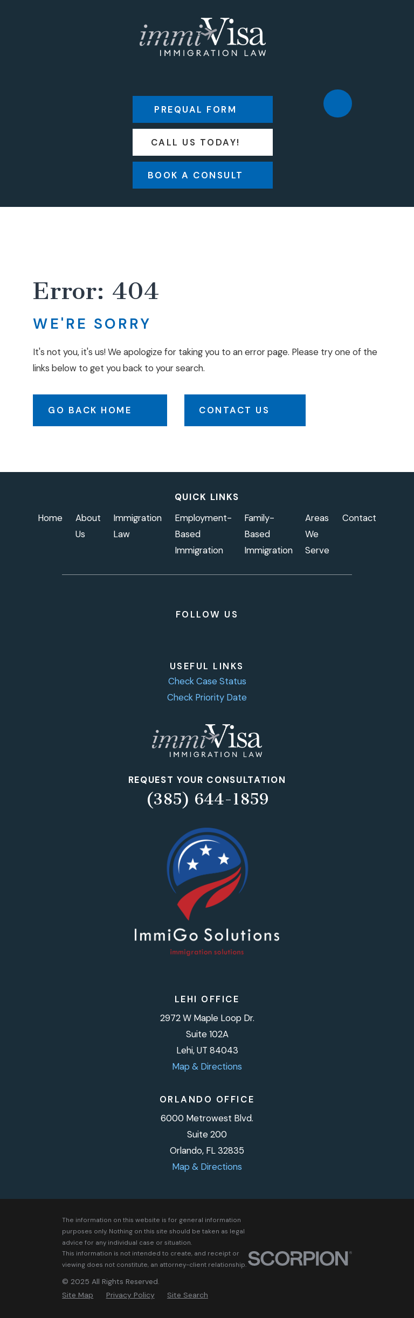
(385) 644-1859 (207, 799)
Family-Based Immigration (268, 534)
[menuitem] (77, 1295)
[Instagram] (171, 635)
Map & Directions (207, 1066)
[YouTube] (218, 635)
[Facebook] (147, 635)
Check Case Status (207, 681)
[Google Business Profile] (266, 635)
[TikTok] (242, 635)
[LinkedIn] (195, 635)
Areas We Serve (317, 534)
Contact (359, 518)
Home (50, 518)
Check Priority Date (207, 697)
